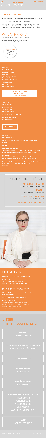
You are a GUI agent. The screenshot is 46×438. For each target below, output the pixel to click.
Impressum (29, 433)
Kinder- (21, 332)
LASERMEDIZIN (21, 358)
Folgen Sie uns (22, 433)
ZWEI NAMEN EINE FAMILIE (19, 93)
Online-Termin (41, 1)
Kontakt (35, 1)
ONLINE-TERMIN (10, 127)
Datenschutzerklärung (38, 433)
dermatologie (21, 335)
